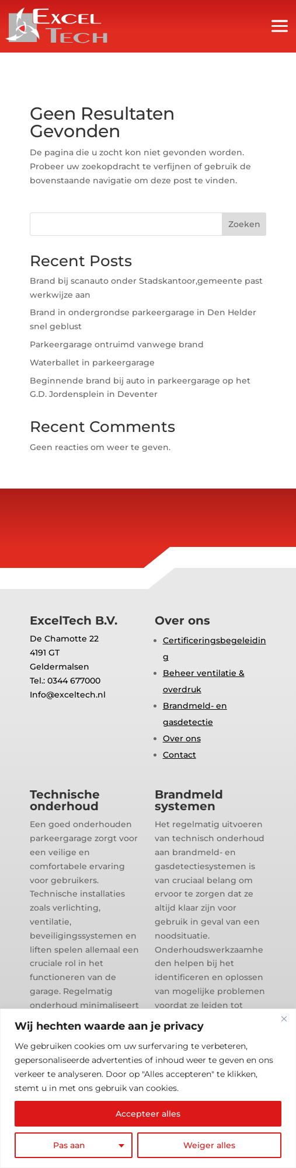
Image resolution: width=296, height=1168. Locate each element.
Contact (179, 754)
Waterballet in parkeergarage (92, 362)
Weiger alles (209, 1145)
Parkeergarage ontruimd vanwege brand (117, 344)
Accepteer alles (148, 1113)
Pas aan (69, 1145)
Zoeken (244, 224)
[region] (148, 1088)
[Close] (284, 1019)
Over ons (182, 738)
